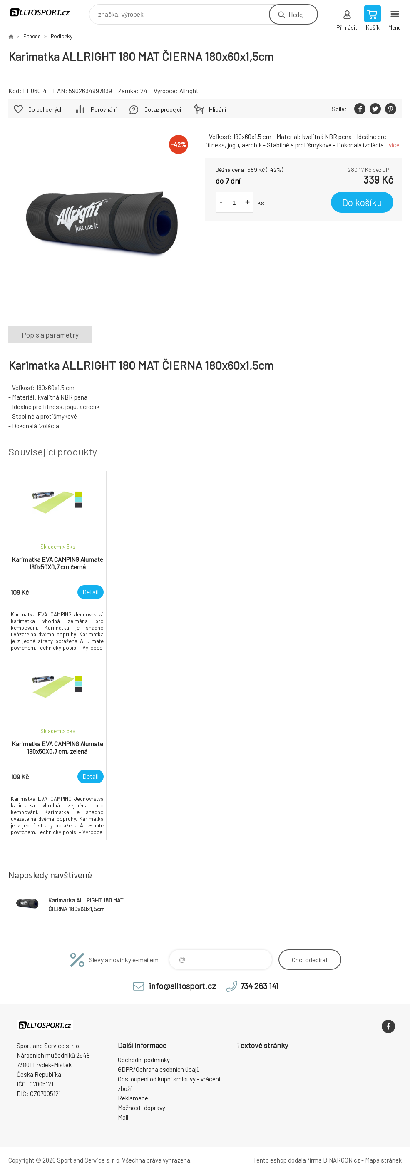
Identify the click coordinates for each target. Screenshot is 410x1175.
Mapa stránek (383, 1160)
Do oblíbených (45, 109)
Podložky (61, 36)
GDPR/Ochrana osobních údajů (159, 1069)
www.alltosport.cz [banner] (45, 12)
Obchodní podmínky (144, 1059)
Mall (123, 1117)
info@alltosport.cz (182, 986)
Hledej (295, 14)
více (394, 145)
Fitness (32, 36)
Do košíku (362, 202)
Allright (189, 90)
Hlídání (217, 109)
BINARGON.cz (341, 1160)
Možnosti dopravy (141, 1107)
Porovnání (104, 109)
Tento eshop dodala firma (287, 1160)
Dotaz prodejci (162, 109)
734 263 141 (259, 986)
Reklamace (133, 1098)
